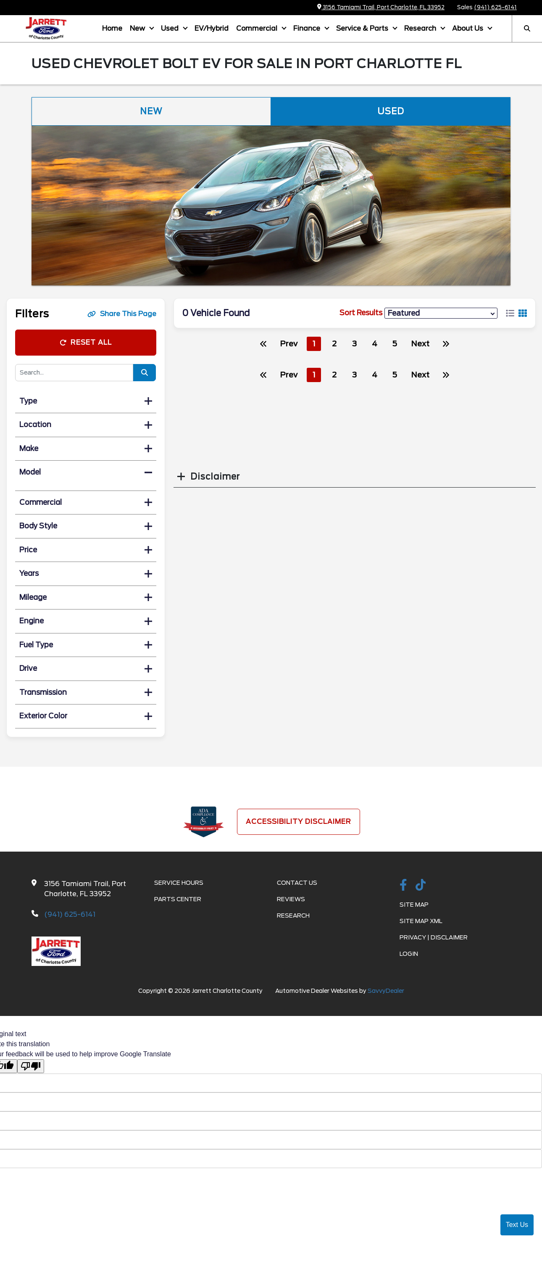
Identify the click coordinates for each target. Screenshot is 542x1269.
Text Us (517, 1224)
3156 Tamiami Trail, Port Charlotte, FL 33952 (381, 7)
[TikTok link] (421, 885)
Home (112, 28)
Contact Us (297, 882)
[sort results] (440, 313)
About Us (468, 28)
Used (170, 28)
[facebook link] (403, 885)
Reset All (86, 342)
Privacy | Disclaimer (434, 937)
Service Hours (178, 882)
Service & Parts (363, 28)
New (138, 28)
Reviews (291, 899)
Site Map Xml (421, 921)
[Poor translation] (30, 1066)
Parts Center (177, 899)
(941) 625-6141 (495, 7)
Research (421, 28)
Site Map (414, 904)
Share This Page (121, 314)
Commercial (257, 28)
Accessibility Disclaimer (298, 822)
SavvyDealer (386, 990)
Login (409, 953)
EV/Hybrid (212, 28)
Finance (307, 28)
